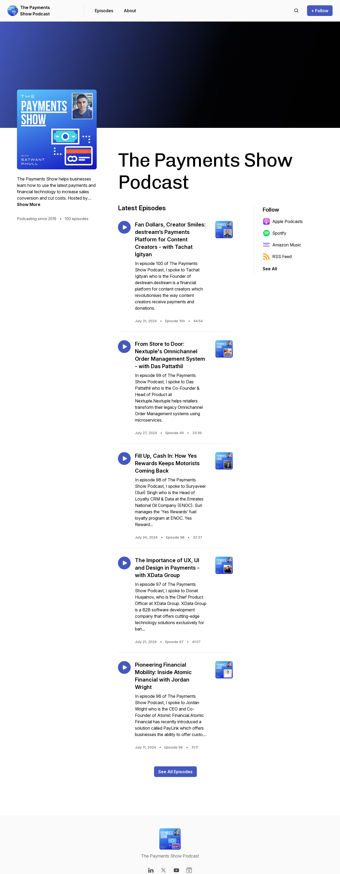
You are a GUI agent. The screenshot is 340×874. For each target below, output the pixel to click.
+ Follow (319, 10)
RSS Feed (277, 256)
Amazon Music (282, 245)
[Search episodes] (296, 10)
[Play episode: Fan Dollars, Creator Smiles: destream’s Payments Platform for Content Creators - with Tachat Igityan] (124, 227)
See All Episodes (175, 771)
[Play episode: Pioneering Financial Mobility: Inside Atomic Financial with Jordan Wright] (124, 667)
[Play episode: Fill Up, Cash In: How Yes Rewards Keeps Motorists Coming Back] (124, 458)
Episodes (104, 10)
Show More (28, 204)
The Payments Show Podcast (35, 10)
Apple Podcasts (283, 221)
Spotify (274, 233)
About (130, 10)
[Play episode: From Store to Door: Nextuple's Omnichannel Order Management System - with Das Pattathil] (124, 346)
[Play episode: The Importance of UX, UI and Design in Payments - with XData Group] (124, 563)
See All (270, 268)
